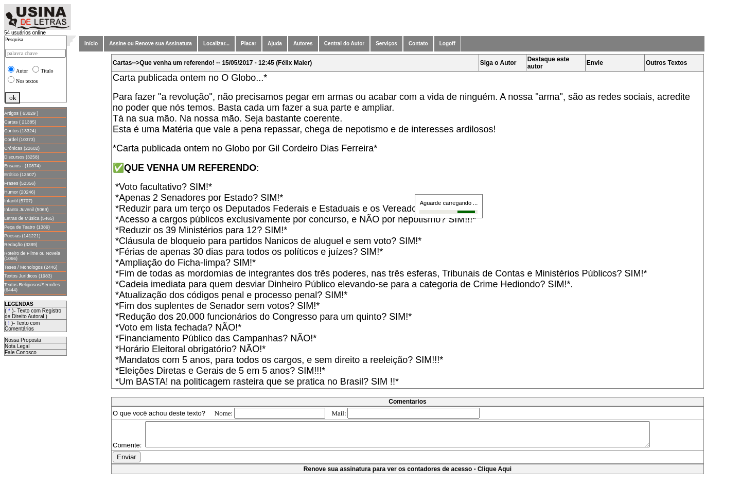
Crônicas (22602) (22, 148)
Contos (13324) (20, 130)
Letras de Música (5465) (29, 218)
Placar (248, 43)
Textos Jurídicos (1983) (28, 276)
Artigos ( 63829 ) (21, 113)
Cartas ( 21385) (20, 122)
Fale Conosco (21, 352)
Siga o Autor (498, 62)
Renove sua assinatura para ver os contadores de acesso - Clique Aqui (407, 479)
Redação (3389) (21, 244)
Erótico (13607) (20, 174)
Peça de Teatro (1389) (27, 227)
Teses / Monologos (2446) (31, 267)
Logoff (447, 43)
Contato (418, 43)
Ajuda (275, 43)
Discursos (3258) (21, 157)
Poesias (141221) (22, 235)
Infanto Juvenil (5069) (26, 209)
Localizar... (216, 43)
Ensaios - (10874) (22, 165)
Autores (303, 43)
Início (91, 43)
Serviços (386, 43)
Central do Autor (344, 43)
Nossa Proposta (23, 340)
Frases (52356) (20, 183)
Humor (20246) (20, 192)
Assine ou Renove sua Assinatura (150, 43)
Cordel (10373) (19, 139)
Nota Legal (17, 346)
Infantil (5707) (18, 200)
